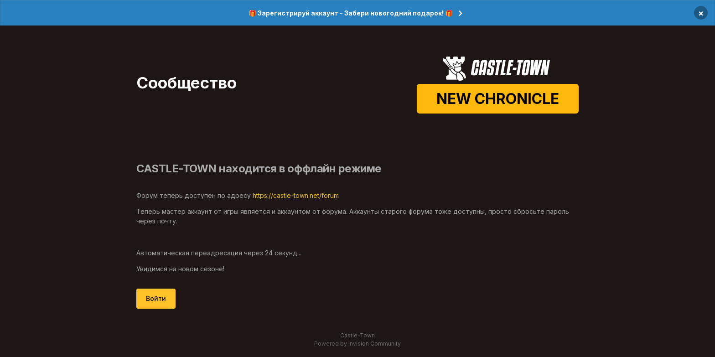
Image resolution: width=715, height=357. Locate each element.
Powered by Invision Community (357, 343)
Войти (156, 298)
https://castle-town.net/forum (296, 195)
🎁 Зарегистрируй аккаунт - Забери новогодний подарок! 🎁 (351, 13)
